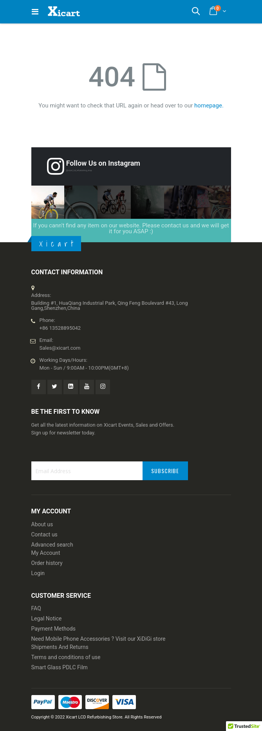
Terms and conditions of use (66, 657)
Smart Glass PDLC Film (59, 667)
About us (42, 524)
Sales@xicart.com (60, 348)
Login (38, 573)
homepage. (209, 105)
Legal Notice (46, 618)
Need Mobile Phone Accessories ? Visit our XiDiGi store (98, 639)
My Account (45, 553)
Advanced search (52, 545)
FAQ (36, 608)
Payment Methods (53, 629)
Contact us (44, 534)
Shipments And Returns (60, 647)
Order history (47, 563)
